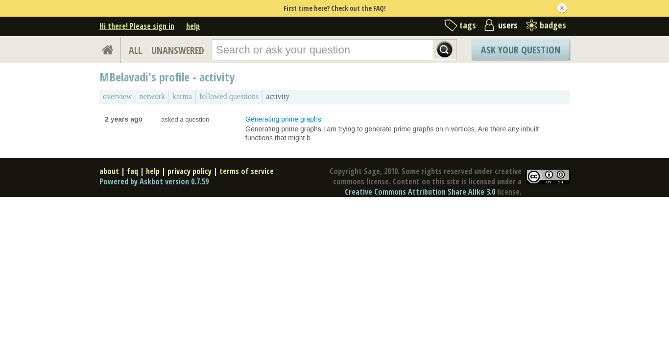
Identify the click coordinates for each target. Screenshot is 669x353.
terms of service (246, 171)
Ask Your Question (520, 49)
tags (467, 25)
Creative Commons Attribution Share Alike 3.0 (420, 191)
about (109, 171)
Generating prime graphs (283, 119)
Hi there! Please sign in (136, 26)
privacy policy (189, 171)
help (193, 26)
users (508, 25)
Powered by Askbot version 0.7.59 (154, 181)
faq (132, 171)
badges (553, 25)
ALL (135, 50)
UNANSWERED (177, 50)
